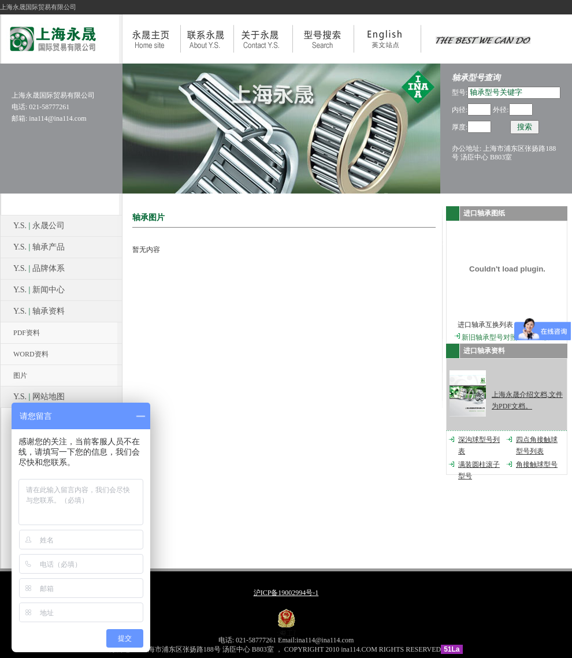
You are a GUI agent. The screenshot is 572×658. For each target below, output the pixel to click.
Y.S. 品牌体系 (39, 268)
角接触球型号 (537, 464)
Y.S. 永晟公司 (39, 225)
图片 (20, 375)
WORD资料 (31, 354)
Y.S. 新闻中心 (39, 289)
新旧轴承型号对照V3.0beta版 (505, 337)
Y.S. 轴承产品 (39, 247)
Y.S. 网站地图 (39, 396)
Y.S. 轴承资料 (39, 311)
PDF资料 (26, 333)
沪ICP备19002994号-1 (286, 593)
